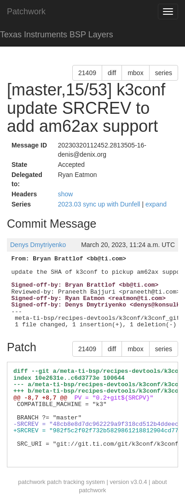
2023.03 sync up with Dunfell (100, 204)
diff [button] (112, 73)
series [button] (163, 73)
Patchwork (26, 11)
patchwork (31, 481)
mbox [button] (135, 73)
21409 (87, 73)
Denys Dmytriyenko (38, 244)
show (65, 194)
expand (156, 204)
